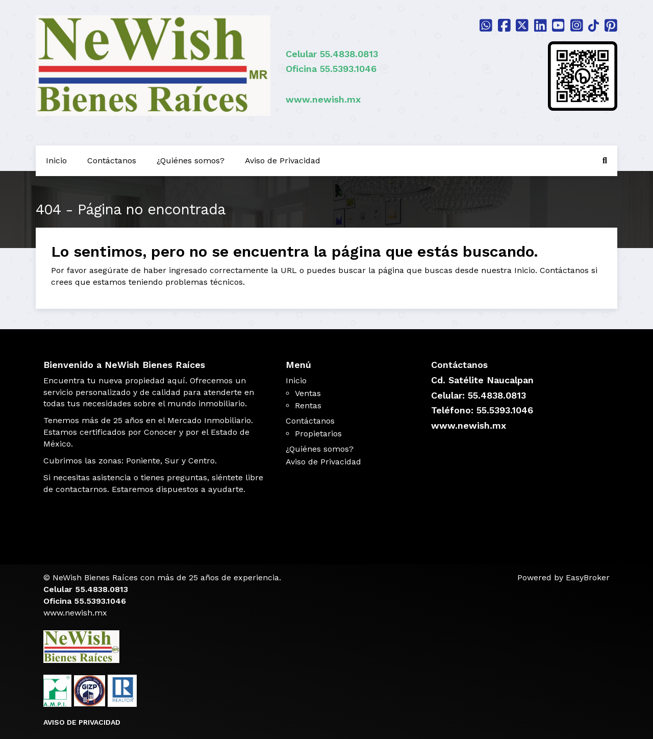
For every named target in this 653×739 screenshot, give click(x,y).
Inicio (56, 160)
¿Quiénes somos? (190, 160)
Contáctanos (111, 160)
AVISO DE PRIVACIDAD (81, 722)
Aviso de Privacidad (282, 160)
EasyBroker (588, 577)
